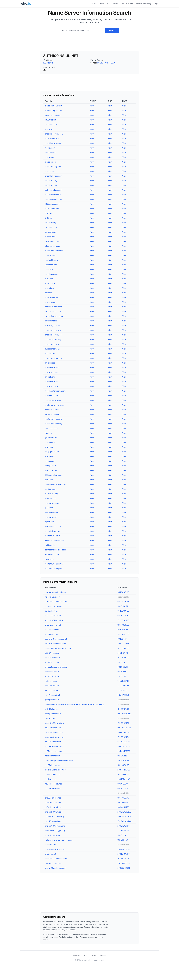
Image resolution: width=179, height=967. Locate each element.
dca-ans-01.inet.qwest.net (56, 639)
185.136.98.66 (123, 774)
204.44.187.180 (123, 751)
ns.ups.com (50, 718)
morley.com (50, 148)
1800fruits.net (51, 185)
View (92, 106)
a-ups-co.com (51, 302)
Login (156, 4)
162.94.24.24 (123, 756)
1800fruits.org (51, 180)
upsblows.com (51, 265)
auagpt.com (50, 456)
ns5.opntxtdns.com (53, 802)
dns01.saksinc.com (53, 788)
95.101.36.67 (122, 629)
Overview (77, 955)
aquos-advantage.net (54, 568)
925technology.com (53, 475)
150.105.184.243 (124, 714)
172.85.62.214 (123, 737)
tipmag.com (50, 353)
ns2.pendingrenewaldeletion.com (59, 760)
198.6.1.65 (121, 676)
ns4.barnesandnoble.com (56, 592)
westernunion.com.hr (54, 564)
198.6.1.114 (121, 835)
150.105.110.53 (123, 802)
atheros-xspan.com (53, 110)
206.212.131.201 (123, 826)
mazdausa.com (51, 274)
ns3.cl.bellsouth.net (53, 807)
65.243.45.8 (122, 788)
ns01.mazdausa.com (53, 751)
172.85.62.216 (123, 620)
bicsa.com (49, 559)
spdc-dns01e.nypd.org (54, 620)
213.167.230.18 (123, 695)
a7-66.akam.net (51, 690)
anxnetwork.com (52, 367)
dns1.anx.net (50, 779)
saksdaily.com (51, 321)
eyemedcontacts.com (54, 316)
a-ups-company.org (53, 423)
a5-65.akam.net (51, 611)
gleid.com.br (50, 545)
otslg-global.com (52, 451)
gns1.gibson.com (52, 700)
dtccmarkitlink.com (53, 194)
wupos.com (50, 461)
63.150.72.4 (122, 639)
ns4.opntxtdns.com (53, 863)
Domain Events (127, 4)
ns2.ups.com (50, 844)
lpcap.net (49, 508)
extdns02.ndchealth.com (55, 868)
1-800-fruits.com (52, 208)
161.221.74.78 (123, 858)
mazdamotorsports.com (55, 391)
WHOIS (94, 4)
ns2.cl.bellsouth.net (53, 784)
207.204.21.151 (123, 760)
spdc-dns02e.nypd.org (54, 723)
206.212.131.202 (124, 849)
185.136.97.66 (123, 798)
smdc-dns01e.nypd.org (54, 737)
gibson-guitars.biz (52, 246)
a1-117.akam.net (51, 634)
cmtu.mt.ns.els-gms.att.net (56, 667)
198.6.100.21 (122, 606)
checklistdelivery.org (53, 335)
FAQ (86, 955)
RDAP (102, 4)
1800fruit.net (50, 120)
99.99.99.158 (123, 784)
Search (112, 30)
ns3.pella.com (51, 681)
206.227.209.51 (123, 643)
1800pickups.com (52, 204)
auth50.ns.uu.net (52, 662)
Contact (102, 955)
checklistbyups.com (53, 176)
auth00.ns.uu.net (52, 676)
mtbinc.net (49, 157)
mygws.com (50, 442)
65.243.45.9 (122, 615)
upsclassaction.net (53, 400)
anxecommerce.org (53, 358)
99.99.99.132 (122, 667)
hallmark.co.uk (51, 124)
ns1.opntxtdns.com (53, 714)
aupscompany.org (53, 344)
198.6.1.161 (121, 662)
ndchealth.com (51, 260)
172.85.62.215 (123, 830)
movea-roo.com (52, 503)
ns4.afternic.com (52, 686)
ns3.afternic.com (52, 672)
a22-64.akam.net (52, 653)
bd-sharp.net (50, 255)
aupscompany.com (53, 166)
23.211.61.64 (122, 653)
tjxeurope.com (51, 470)
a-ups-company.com (54, 251)
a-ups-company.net (53, 106)
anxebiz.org (50, 363)
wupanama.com (52, 554)
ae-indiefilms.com (52, 531)
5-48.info (49, 279)
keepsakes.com (51, 512)
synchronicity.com (53, 311)
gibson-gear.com (52, 241)
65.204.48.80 (123, 592)
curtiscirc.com (51, 489)
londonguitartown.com (54, 405)
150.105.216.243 (124, 728)
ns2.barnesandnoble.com (56, 858)
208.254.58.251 (123, 746)
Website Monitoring (143, 4)
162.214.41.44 (123, 840)
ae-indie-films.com (53, 526)
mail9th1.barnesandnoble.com (58, 648)
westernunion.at (52, 414)
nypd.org (49, 269)
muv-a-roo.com (51, 372)
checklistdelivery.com (54, 134)
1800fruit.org (50, 222)
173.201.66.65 (123, 686)
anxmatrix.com (51, 395)
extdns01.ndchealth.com (55, 643)
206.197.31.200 (123, 779)
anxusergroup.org (53, 330)
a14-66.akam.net (52, 709)
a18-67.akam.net (52, 629)
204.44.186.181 (123, 732)
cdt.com (48, 293)
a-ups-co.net (50, 152)
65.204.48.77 (123, 601)
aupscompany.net (52, 349)
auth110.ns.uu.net (52, 835)
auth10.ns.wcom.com (54, 606)
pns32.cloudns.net (53, 798)
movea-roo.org (51, 494)
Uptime (115, 4)
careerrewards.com (53, 307)
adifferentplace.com (53, 190)
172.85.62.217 (123, 723)
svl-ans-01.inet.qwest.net (55, 770)
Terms (93, 955)
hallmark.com (51, 227)
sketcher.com (51, 498)
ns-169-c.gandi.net (53, 742)
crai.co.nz (49, 447)
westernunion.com (53, 115)
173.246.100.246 (124, 821)
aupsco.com (50, 237)
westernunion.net (52, 536)
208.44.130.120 (123, 770)
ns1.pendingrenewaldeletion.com (59, 840)
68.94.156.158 (123, 807)
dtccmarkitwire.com (53, 199)
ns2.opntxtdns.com (53, 728)
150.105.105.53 (123, 863)
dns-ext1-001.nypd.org (54, 816)
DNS (108, 4)
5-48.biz (48, 218)
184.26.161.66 (123, 709)
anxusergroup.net (52, 325)
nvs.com (48, 433)
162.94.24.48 (123, 657)
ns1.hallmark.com (52, 756)
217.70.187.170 (123, 742)
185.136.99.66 (123, 625)
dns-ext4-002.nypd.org (55, 849)
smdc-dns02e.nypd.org (55, 830)
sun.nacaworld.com (53, 746)
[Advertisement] (89, 43)
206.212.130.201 (124, 816)
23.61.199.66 (122, 690)
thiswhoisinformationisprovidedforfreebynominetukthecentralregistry (74, 704)
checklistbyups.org (53, 339)
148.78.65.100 (123, 681)
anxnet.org (49, 288)
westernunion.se (52, 409)
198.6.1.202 (48, 63)
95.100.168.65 (123, 611)
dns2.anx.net (50, 854)
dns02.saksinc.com (53, 615)
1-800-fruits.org (52, 138)
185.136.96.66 (123, 765)
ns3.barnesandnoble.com (56, 601)
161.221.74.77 (123, 648)
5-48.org (49, 213)
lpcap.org (49, 129)
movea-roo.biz (51, 517)
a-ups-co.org (50, 162)
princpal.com (50, 466)
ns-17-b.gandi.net (52, 695)
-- (45, 793)
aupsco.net (49, 171)
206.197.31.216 (123, 854)
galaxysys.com (51, 428)
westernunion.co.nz (53, 419)
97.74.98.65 (122, 672)
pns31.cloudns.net (52, 765)
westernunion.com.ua (54, 540)
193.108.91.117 (123, 634)
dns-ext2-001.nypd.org (54, 812)
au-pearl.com (50, 232)
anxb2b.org (50, 377)
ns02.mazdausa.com (54, 732)
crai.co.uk (49, 480)
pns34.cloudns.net (53, 625)
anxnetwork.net (51, 381)
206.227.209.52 (123, 868)
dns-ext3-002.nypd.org (55, 826)
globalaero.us (51, 437)
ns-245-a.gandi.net (53, 821)
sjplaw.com (49, 522)
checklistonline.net (53, 143)
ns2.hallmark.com (52, 657)
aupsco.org (50, 283)
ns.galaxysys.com (52, 597)
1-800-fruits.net (51, 297)
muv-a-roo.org (51, 386)
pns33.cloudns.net (53, 774)
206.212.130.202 (124, 812)
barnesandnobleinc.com (55, 550)
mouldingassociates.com (55, 484)
